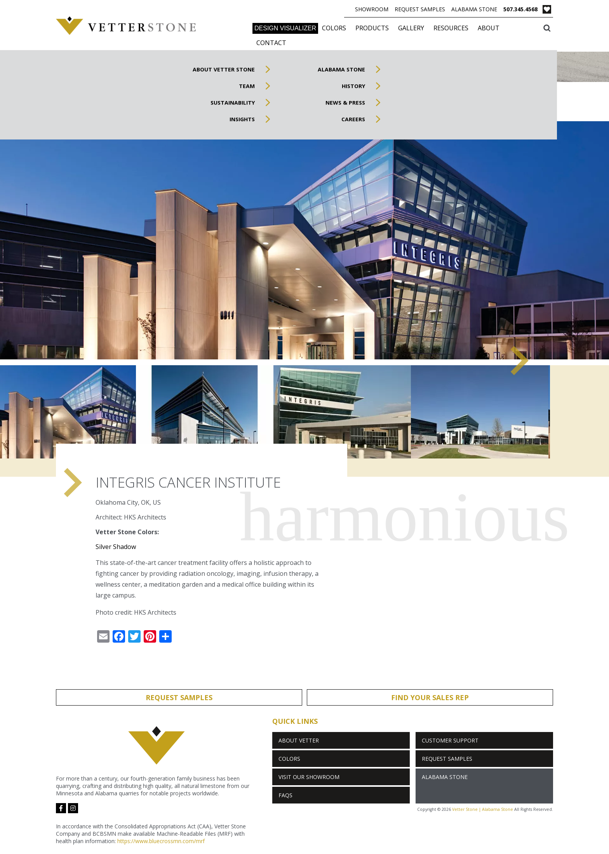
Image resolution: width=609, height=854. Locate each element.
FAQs (285, 795)
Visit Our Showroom (308, 777)
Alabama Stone (474, 9)
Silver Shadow (116, 546)
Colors (334, 28)
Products (372, 28)
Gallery (411, 28)
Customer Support (450, 740)
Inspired (529, 104)
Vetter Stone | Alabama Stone (482, 809)
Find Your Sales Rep (430, 697)
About (488, 28)
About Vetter (298, 740)
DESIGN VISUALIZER (285, 28)
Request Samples (420, 9)
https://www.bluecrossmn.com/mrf (161, 841)
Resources (450, 28)
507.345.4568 (520, 9)
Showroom (371, 9)
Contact (271, 42)
